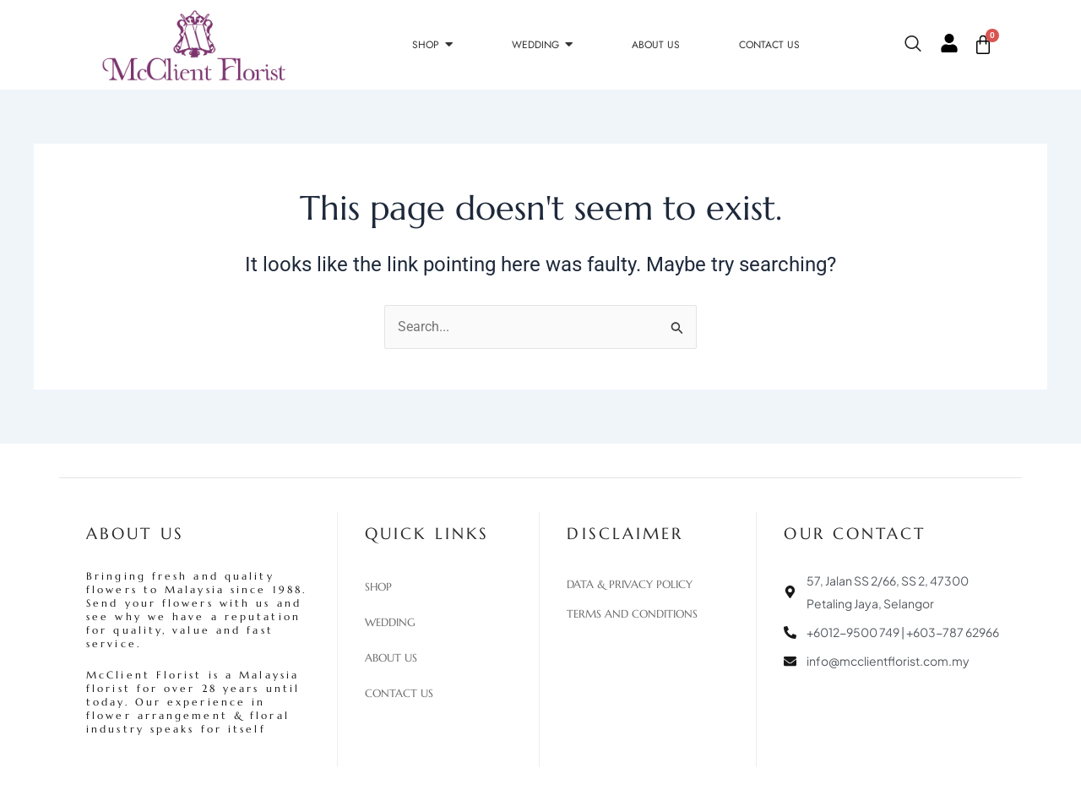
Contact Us (399, 693)
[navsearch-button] (921, 45)
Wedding (390, 622)
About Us (391, 658)
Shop (378, 587)
